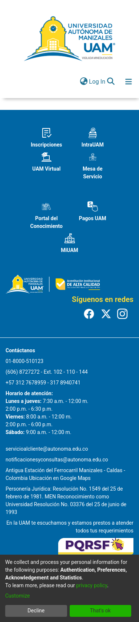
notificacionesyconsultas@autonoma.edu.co (57, 460)
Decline (35, 610)
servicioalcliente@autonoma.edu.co (47, 449)
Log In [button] (97, 81)
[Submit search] (110, 81)
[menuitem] (83, 81)
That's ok (100, 610)
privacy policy (91, 585)
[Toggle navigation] (128, 81)
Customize (17, 596)
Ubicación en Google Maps (59, 478)
